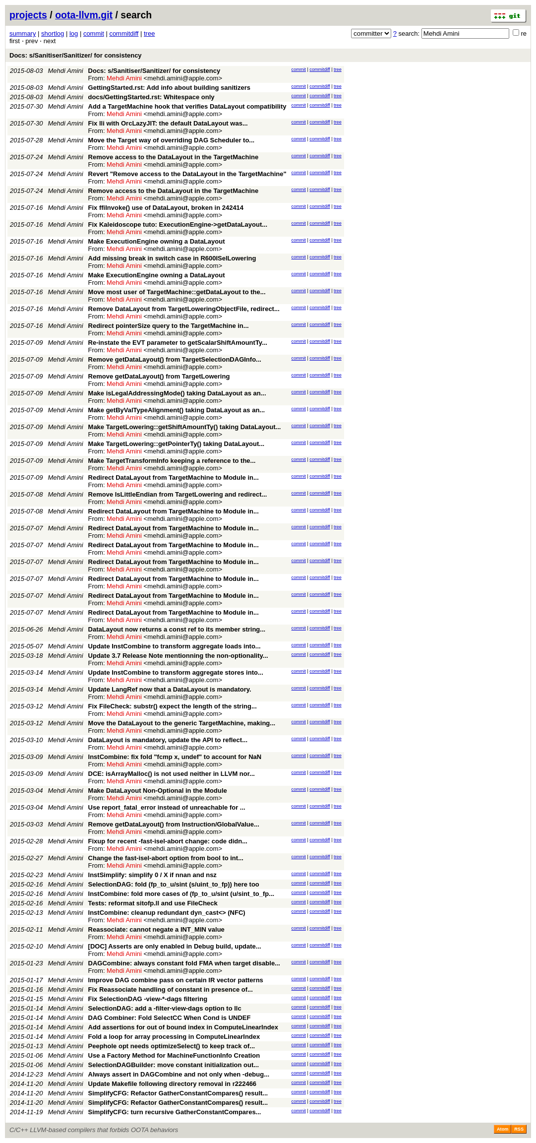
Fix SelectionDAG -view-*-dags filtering (148, 999)
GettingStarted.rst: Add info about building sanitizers (169, 87)
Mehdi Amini (65, 70)
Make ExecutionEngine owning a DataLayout (156, 241)
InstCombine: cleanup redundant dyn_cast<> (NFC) (166, 912)
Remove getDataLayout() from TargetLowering (159, 376)
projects (28, 14)
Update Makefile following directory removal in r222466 (172, 1083)
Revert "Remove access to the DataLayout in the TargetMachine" (187, 174)
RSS (519, 1129)
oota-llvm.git (84, 14)
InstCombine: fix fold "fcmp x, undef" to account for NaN (175, 757)
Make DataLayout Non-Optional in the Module (157, 790)
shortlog (52, 33)
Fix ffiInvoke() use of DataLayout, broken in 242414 (166, 207)
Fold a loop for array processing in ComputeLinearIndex (174, 1036)
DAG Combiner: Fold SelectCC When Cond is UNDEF (169, 1017)
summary (22, 33)
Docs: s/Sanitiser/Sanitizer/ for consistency (75, 55)
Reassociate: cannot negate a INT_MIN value (156, 929)
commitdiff (123, 33)
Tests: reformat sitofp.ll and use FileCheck (153, 903)
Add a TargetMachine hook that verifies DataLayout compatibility (187, 106)
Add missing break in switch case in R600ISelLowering (172, 258)
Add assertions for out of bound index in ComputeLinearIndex (183, 1027)
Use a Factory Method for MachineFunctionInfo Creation (174, 1055)
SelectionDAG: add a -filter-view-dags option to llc (164, 1008)
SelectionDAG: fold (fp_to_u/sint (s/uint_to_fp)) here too (173, 884)
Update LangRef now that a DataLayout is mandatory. (169, 689)
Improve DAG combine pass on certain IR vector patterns (175, 980)
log (73, 33)
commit (93, 33)
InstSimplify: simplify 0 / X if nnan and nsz (152, 875)
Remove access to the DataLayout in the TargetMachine (173, 157)
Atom (502, 1129)
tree (149, 33)
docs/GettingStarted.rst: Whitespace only (151, 97)
